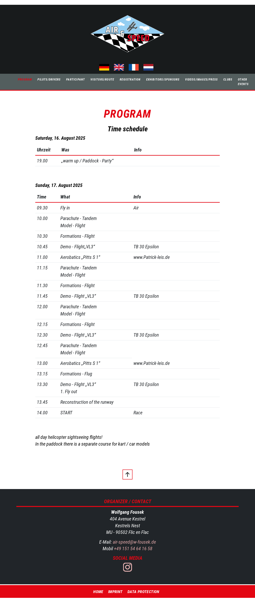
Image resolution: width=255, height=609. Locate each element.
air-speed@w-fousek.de (134, 542)
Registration (130, 79)
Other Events (243, 82)
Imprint (115, 591)
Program (25, 79)
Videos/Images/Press (201, 79)
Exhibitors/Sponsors (163, 79)
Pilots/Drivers (49, 79)
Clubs (227, 79)
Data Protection (143, 591)
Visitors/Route (102, 79)
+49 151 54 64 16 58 (132, 548)
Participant (75, 79)
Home (98, 591)
